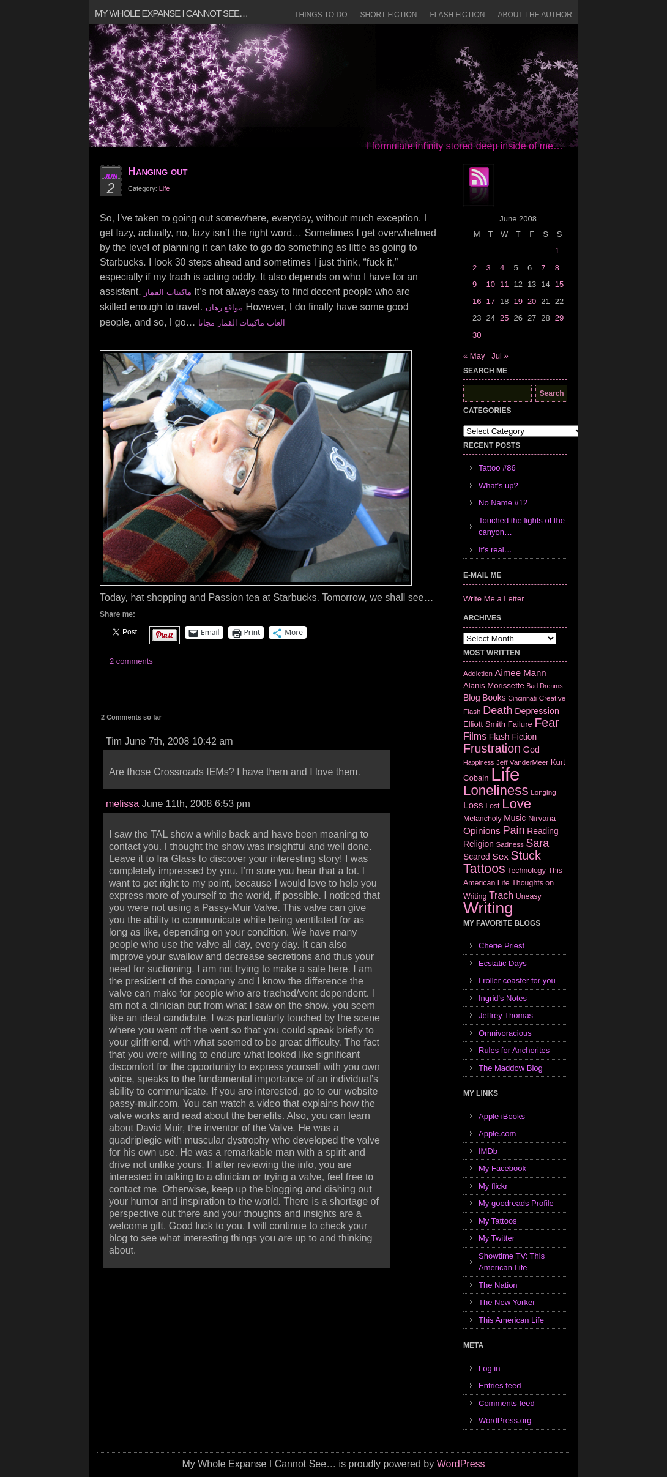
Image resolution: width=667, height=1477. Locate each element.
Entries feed (500, 1385)
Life (164, 188)
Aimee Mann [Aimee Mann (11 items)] (520, 673)
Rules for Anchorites (514, 1050)
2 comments (131, 661)
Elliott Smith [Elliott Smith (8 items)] (484, 724)
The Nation (498, 1285)
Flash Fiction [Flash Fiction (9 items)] (513, 737)
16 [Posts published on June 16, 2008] (476, 301)
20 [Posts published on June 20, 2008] (531, 301)
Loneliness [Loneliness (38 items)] (496, 790)
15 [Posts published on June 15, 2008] (559, 284)
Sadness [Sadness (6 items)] (510, 844)
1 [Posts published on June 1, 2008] (557, 250)
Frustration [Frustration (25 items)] (492, 748)
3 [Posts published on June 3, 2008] (488, 267)
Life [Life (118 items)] (505, 774)
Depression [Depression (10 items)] (537, 711)
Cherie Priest (501, 945)
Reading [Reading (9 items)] (542, 831)
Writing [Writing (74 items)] (488, 908)
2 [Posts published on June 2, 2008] (474, 267)
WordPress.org (505, 1420)
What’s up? (498, 485)
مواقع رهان (225, 307)
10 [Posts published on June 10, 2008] (490, 284)
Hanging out (157, 171)
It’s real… (495, 549)
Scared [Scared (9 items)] (476, 856)
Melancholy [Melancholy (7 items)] (482, 818)
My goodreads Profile (516, 1203)
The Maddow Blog (511, 1068)
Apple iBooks (502, 1116)
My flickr (493, 1186)
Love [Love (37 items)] (516, 803)
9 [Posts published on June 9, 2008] (474, 284)
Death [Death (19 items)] (497, 710)
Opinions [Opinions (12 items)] (482, 830)
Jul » (499, 355)
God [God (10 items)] (531, 749)
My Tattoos (498, 1221)
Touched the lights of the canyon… (522, 526)
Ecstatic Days (503, 963)
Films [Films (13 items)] (474, 736)
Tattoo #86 (497, 467)
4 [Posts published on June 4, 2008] (502, 267)
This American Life (511, 1320)
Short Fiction (388, 14)
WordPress (461, 1464)
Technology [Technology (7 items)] (526, 870)
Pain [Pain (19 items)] (513, 830)
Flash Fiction (457, 14)
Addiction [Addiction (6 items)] (478, 673)
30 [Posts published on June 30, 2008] (476, 335)
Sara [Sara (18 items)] (538, 843)
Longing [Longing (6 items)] (543, 792)
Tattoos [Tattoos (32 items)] (484, 868)
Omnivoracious (505, 1033)
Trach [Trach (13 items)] (501, 895)
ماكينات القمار (168, 292)
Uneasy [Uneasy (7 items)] (529, 896)
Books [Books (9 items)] (493, 697)
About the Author (534, 14)
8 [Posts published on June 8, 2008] (557, 267)
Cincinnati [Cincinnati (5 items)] (522, 698)
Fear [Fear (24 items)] (546, 722)
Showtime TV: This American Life (512, 1262)
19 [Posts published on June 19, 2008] (517, 301)
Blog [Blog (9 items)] (471, 697)
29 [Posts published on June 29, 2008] (559, 317)
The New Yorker (507, 1302)
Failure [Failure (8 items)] (520, 724)
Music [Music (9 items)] (515, 818)
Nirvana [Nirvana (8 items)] (542, 818)
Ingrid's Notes (503, 998)
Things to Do (320, 14)
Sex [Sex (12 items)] (500, 856)
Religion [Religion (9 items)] (478, 844)
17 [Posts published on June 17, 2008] (490, 301)
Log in (489, 1368)
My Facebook (502, 1168)
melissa (122, 803)
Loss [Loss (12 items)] (473, 805)
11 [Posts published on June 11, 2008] (504, 284)
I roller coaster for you (517, 980)
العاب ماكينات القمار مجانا (241, 322)
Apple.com (497, 1133)
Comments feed (507, 1403)
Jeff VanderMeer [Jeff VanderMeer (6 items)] (522, 762)
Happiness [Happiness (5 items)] (478, 762)
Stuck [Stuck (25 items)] (526, 855)
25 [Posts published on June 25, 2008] (504, 317)
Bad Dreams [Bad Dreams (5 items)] (544, 686)
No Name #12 (503, 502)
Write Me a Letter (493, 598)
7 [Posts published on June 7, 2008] (543, 267)
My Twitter (497, 1238)
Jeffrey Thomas (506, 1015)
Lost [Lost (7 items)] (492, 806)
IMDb (488, 1151)
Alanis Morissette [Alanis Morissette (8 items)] (493, 685)
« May (474, 355)
